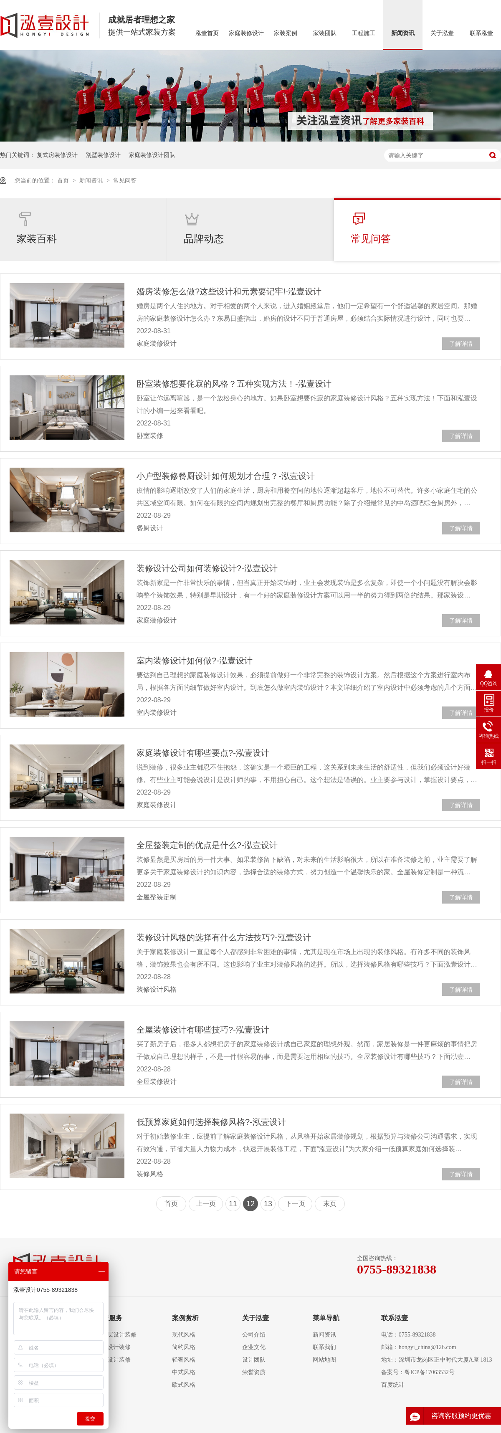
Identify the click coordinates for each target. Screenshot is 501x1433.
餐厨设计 (150, 528)
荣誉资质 (254, 1372)
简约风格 (183, 1347)
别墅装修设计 (103, 155)
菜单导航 (326, 1318)
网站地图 (324, 1360)
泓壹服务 (109, 1318)
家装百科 (37, 227)
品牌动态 (204, 227)
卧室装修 (150, 435)
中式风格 (183, 1372)
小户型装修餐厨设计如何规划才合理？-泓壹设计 (226, 476)
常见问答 (125, 180)
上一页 (206, 1203)
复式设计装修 (113, 1347)
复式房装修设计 (57, 155)
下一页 (295, 1203)
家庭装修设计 (246, 33)
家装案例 (285, 33)
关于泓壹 (442, 33)
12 (250, 1204)
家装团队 (325, 33)
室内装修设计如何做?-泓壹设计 (195, 660)
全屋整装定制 (157, 897)
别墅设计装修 (113, 1360)
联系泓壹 (481, 33)
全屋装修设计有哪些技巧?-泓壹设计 (203, 1029)
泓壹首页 (207, 33)
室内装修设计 (157, 712)
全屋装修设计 (157, 1081)
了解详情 (461, 343)
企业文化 (254, 1347)
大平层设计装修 (116, 1335)
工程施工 (363, 33)
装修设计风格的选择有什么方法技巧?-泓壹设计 (224, 937)
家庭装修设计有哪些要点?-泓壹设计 (203, 752)
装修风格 (150, 1173)
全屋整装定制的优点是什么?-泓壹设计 (207, 845)
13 (268, 1204)
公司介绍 (254, 1335)
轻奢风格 (183, 1360)
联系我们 (324, 1347)
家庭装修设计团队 (152, 155)
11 (233, 1204)
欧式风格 (183, 1385)
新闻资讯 (403, 33)
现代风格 (183, 1335)
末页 (330, 1203)
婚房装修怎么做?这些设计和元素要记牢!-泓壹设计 (229, 291)
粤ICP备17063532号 (430, 1372)
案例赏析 (185, 1318)
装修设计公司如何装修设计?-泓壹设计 (207, 568)
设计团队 (254, 1360)
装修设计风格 (157, 989)
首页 (64, 180)
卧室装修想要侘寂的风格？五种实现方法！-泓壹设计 (234, 383)
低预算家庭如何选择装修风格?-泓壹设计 (211, 1122)
